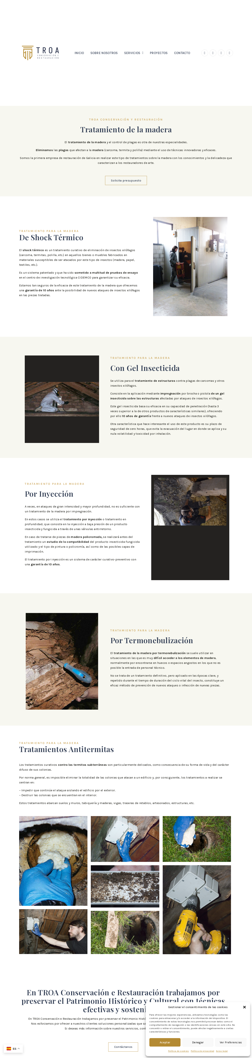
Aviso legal (222, 1051)
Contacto (182, 53)
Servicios (133, 52)
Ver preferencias (231, 1042)
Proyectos (159, 53)
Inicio (79, 53)
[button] (244, 1007)
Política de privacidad (202, 1051)
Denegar (198, 1042)
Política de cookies (178, 1051)
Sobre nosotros (104, 53)
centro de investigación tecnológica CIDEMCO (58, 277)
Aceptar (165, 1042)
